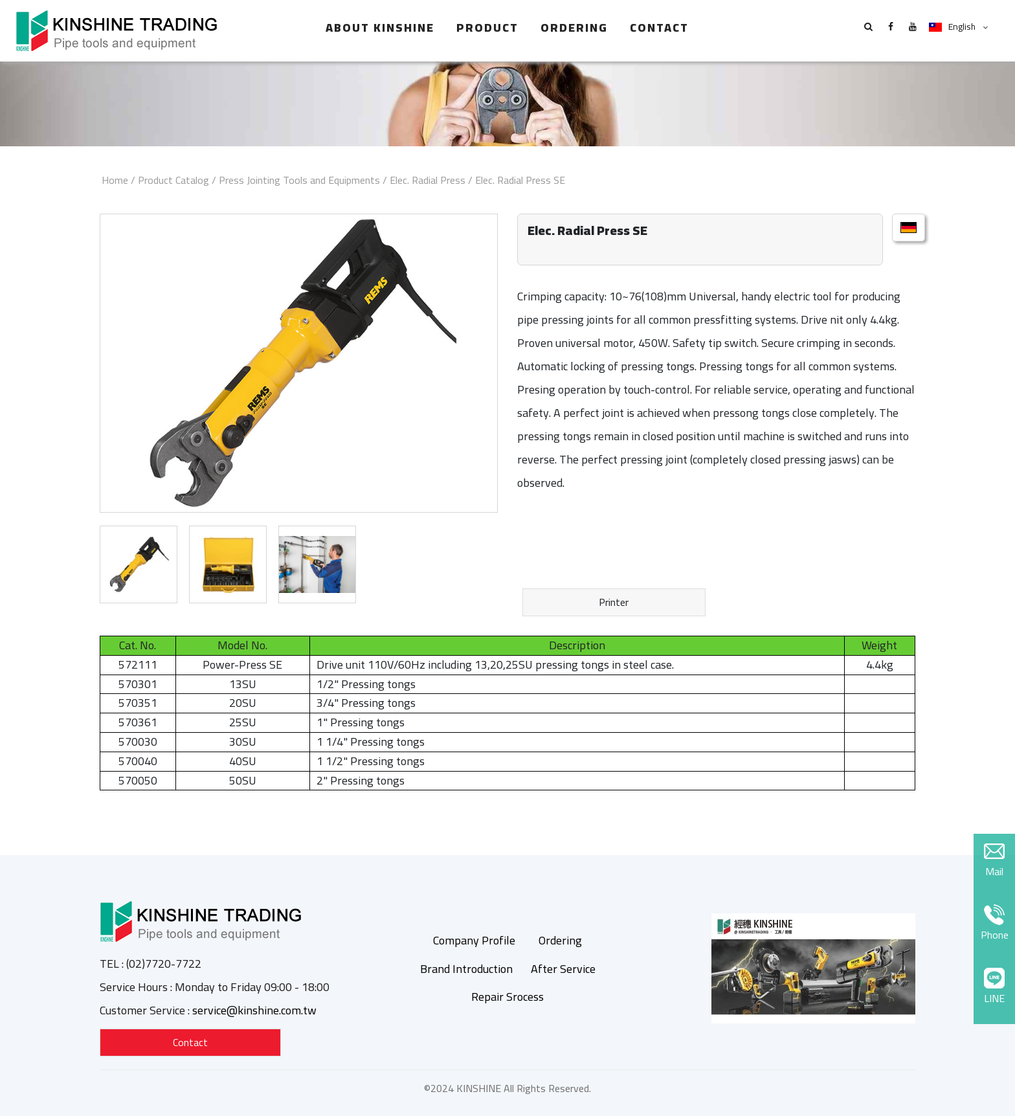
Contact (659, 27)
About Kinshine (380, 27)
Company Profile (474, 940)
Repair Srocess (507, 996)
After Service (563, 968)
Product (487, 27)
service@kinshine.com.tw (254, 1010)
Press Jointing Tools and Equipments (299, 180)
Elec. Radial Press (427, 180)
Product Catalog (173, 180)
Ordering (574, 27)
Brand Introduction (466, 968)
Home (115, 180)
